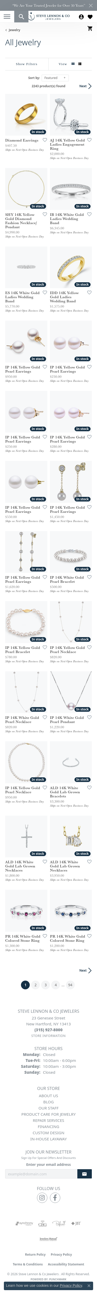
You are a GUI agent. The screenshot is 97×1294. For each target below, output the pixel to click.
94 (70, 984)
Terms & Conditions (28, 1264)
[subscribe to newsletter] (84, 1174)
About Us (48, 1095)
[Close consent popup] (89, 1285)
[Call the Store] (48, 1029)
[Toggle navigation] (7, 16)
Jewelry (14, 30)
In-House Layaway (48, 1138)
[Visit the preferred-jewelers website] (59, 1223)
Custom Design (48, 1132)
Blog (48, 1101)
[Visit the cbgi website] (42, 1223)
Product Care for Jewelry (48, 1114)
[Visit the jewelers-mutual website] (48, 1239)
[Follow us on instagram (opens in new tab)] (42, 1198)
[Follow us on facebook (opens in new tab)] (55, 1198)
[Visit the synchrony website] (24, 1223)
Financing (48, 1126)
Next (83, 86)
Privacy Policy (61, 1254)
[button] (21, 16)
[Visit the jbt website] (76, 1223)
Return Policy (35, 1254)
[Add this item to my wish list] (43, 140)
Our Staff (49, 1108)
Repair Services (48, 1120)
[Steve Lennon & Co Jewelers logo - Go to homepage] (48, 16)
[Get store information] (48, 1036)
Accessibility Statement (66, 1264)
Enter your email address (48, 1164)
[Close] (90, 5)
